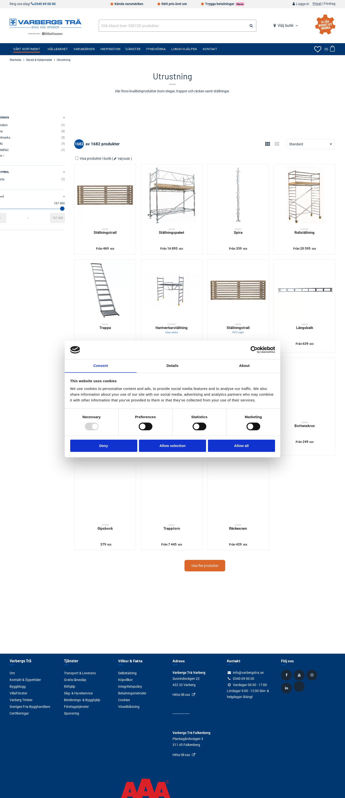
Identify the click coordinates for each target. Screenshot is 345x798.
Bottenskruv (307, 408)
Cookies (124, 700)
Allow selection (172, 446)
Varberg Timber (21, 700)
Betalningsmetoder (132, 693)
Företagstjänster (76, 707)
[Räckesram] (246, 472)
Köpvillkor (125, 680)
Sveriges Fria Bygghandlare (30, 707)
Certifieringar (19, 713)
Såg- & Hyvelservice (78, 693)
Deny (103, 446)
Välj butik (285, 25)
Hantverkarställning (185, 317)
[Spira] (246, 192)
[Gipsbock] (124, 472)
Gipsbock (124, 505)
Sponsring (71, 713)
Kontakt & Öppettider (25, 680)
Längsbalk (307, 315)
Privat (317, 4)
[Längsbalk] (307, 282)
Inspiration (110, 49)
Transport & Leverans (80, 673)
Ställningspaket (185, 226)
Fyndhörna (156, 49)
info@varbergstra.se (248, 673)
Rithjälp (69, 686)
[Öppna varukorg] (329, 49)
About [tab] (244, 366)
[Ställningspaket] (185, 192)
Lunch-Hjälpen (184, 49)
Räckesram (246, 505)
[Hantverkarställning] (185, 282)
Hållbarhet (58, 49)
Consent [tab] (100, 366)
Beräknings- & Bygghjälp (82, 700)
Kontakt (210, 49)
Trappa (124, 315)
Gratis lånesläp (75, 680)
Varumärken (84, 49)
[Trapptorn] (185, 472)
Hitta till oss (181, 695)
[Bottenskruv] (307, 375)
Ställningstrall (124, 226)
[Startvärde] (17, 218)
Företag (329, 4)
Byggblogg (18, 686)
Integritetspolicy (130, 686)
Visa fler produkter (215, 544)
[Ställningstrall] (124, 192)
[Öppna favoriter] (317, 49)
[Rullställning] (307, 192)
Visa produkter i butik (115, 158)
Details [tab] (172, 366)
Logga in (302, 4)
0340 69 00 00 (45, 4)
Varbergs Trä (20, 660)
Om (12, 673)
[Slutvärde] (79, 218)
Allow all (241, 446)
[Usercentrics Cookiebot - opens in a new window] (254, 349)
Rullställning (307, 226)
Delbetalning (127, 673)
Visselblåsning (128, 707)
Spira (246, 226)
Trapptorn (185, 505)
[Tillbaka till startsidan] (45, 23)
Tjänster (133, 49)
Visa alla (15, 155)
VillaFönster (18, 693)
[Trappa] (124, 282)
